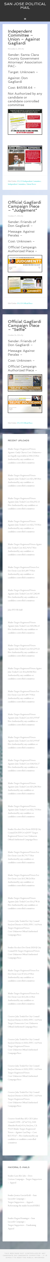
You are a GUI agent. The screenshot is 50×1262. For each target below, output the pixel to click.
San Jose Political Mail (25, 6)
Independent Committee (17, 184)
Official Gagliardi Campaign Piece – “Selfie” (24, 325)
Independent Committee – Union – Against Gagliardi (24, 37)
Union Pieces (31, 184)
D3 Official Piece (26, 303)
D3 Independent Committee (30, 181)
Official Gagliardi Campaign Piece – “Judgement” (24, 206)
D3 (18, 181)
